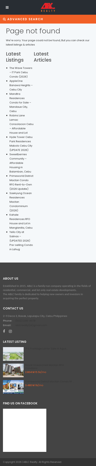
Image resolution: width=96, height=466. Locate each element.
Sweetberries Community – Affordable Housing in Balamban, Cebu (20, 162)
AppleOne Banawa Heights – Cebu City (21, 85)
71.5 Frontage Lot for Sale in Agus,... (47, 348)
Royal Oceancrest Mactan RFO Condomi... (44, 366)
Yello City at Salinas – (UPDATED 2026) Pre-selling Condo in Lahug (21, 240)
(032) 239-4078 (25, 321)
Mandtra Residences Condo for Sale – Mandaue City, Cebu (20, 102)
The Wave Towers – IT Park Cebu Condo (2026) (20, 72)
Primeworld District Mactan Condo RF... (49, 381)
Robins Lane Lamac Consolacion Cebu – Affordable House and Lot (21, 124)
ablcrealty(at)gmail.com (31, 325)
